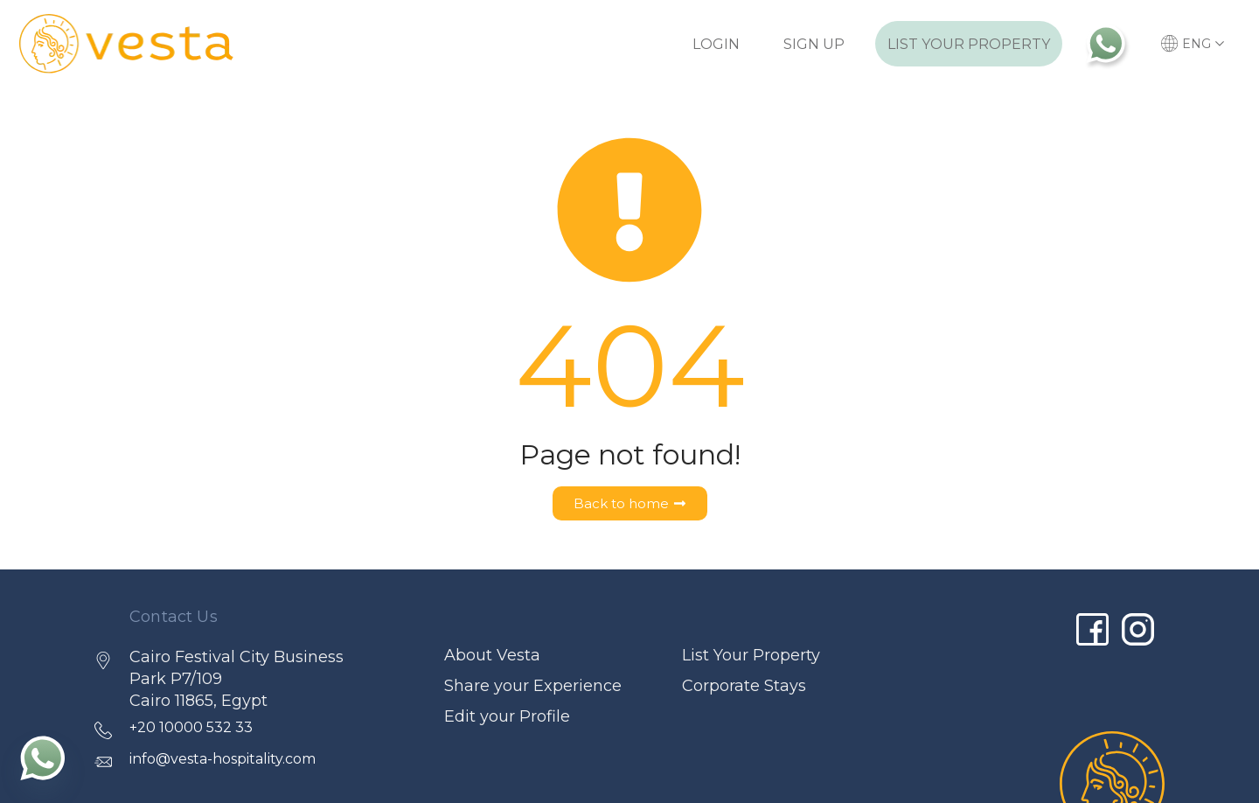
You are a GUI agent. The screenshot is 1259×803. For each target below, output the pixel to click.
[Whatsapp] (42, 757)
